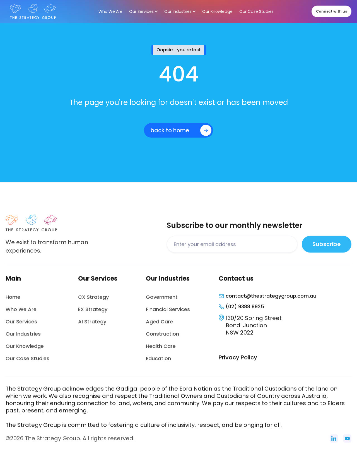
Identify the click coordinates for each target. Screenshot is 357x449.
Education (158, 360)
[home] (33, 11)
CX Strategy (93, 299)
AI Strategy (92, 324)
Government (162, 299)
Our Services (21, 324)
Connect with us (331, 11)
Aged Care (159, 324)
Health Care (161, 348)
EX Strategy (92, 311)
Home (13, 299)
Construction (162, 336)
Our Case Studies (27, 360)
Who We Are (21, 311)
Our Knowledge (25, 348)
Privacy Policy (238, 360)
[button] (143, 11)
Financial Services (168, 311)
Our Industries (23, 336)
